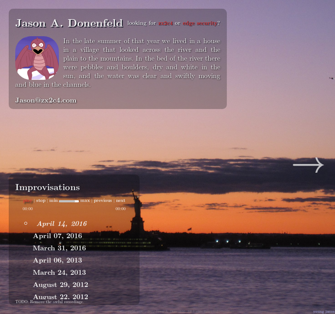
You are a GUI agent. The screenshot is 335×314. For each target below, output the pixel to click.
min (53, 200)
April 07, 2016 (57, 235)
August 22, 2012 (60, 296)
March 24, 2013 (59, 272)
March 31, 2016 (59, 247)
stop (40, 200)
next (120, 200)
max (85, 200)
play (27, 200)
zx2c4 (165, 23)
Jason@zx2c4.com (45, 100)
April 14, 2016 (61, 223)
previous (103, 200)
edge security (200, 23)
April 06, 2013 (57, 260)
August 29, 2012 (60, 284)
